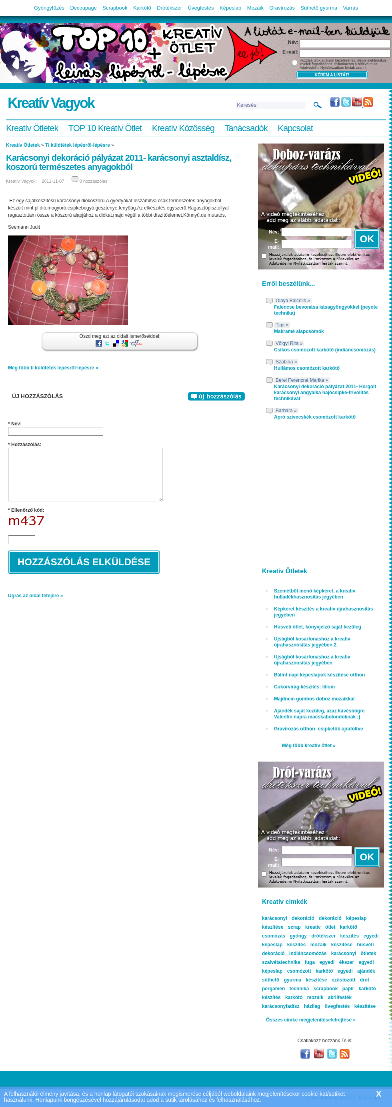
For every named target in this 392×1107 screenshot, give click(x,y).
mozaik (315, 997)
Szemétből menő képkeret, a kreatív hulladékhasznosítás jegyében (314, 594)
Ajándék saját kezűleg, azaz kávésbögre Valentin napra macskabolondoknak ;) (319, 714)
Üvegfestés (201, 8)
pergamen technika (285, 988)
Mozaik (255, 8)
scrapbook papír (334, 988)
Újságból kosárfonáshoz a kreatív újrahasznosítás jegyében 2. (312, 642)
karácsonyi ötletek (353, 953)
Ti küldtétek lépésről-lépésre (77, 145)
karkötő (293, 997)
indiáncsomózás (307, 953)
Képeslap (230, 8)
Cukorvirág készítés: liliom (304, 687)
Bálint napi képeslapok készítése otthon (319, 675)
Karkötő (142, 8)
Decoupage (83, 8)
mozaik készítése (331, 944)
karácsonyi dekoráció (288, 918)
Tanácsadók (245, 128)
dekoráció (330, 918)
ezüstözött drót (350, 980)
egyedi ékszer (336, 962)
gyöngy (298, 936)
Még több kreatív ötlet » (309, 745)
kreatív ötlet (320, 927)
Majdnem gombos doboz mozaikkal (314, 699)
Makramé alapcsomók (299, 331)
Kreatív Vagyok (51, 103)
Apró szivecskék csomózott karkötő (315, 417)
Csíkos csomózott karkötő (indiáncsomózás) (325, 350)
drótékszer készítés (335, 936)
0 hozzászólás (94, 181)
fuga (310, 962)
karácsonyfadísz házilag (291, 1006)
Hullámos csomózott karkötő (307, 368)
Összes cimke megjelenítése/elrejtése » (311, 1020)
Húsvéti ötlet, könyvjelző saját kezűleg (317, 627)
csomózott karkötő (310, 971)
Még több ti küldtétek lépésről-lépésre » (53, 368)
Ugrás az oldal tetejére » (35, 595)
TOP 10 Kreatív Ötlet (105, 128)
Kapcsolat (295, 128)
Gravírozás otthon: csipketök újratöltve (318, 729)
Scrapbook (114, 8)
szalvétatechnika (281, 962)
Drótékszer (169, 8)
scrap (294, 927)
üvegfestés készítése (350, 1006)
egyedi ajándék (356, 971)
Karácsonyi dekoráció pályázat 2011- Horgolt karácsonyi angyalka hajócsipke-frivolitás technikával (325, 392)
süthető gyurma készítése (294, 980)
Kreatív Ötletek (32, 128)
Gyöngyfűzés (49, 8)
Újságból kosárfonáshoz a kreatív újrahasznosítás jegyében (312, 660)
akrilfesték (340, 997)
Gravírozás (282, 8)
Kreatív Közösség (183, 128)
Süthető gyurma (318, 8)
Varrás (350, 8)
